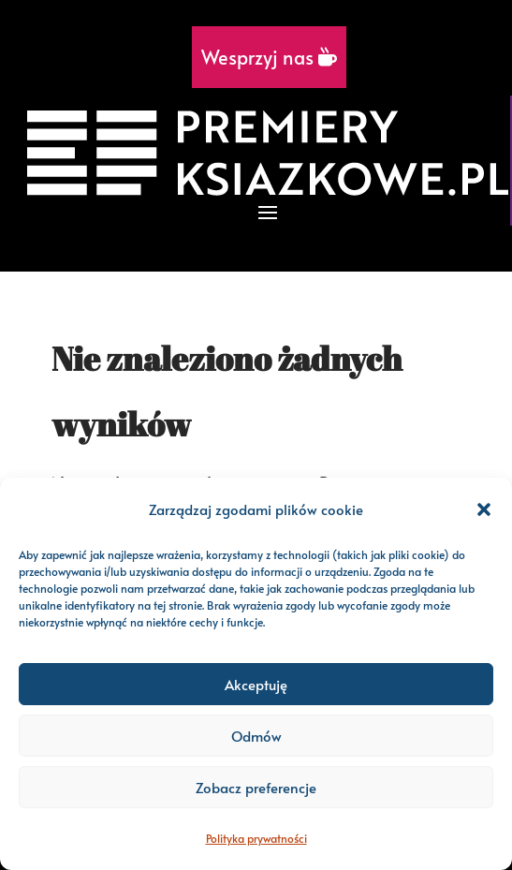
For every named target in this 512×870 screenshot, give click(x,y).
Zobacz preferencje (256, 787)
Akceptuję (256, 684)
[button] (484, 509)
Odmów (256, 735)
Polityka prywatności (256, 838)
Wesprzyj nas (269, 57)
